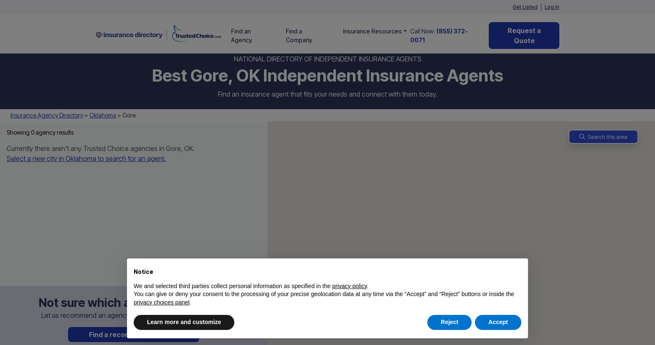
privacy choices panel (162, 302)
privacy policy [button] (349, 286)
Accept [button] (498, 322)
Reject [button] (449, 322)
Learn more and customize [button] (184, 322)
